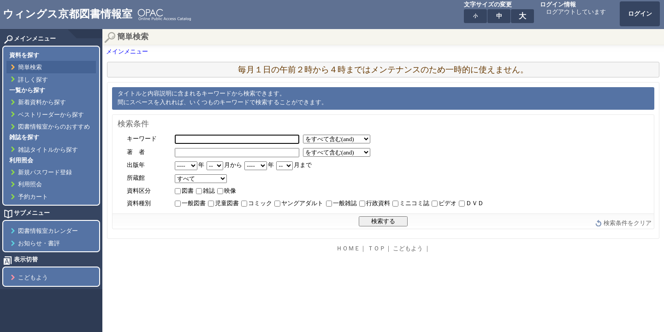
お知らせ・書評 (39, 243)
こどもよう (33, 277)
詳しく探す (33, 80)
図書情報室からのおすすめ (54, 127)
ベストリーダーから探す (51, 115)
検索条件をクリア (628, 223)
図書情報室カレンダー (48, 231)
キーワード (142, 139)
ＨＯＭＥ (348, 248)
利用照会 (30, 184)
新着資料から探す (42, 102)
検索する (383, 221)
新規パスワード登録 (45, 172)
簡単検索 (30, 67)
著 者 (136, 152)
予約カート (33, 197)
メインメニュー (127, 51)
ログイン (640, 14)
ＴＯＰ (376, 248)
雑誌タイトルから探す (48, 150)
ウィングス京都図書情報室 (67, 14)
